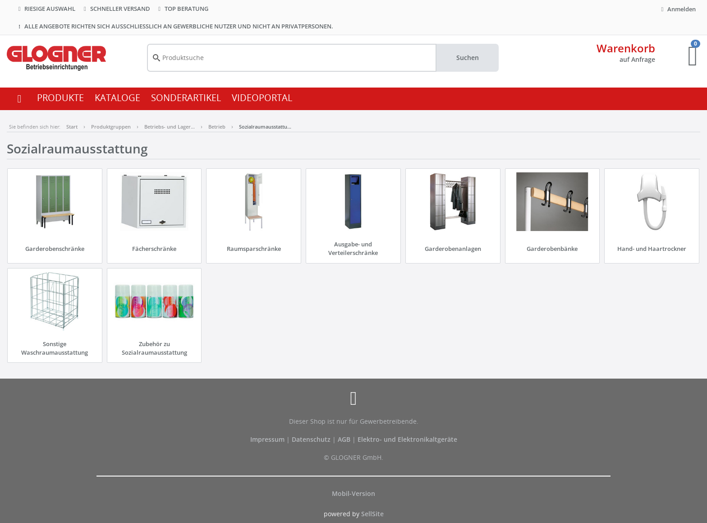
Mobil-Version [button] (353, 493)
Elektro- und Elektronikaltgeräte (407, 439)
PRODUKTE (60, 98)
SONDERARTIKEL (186, 98)
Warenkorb (626, 48)
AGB (345, 439)
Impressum (268, 439)
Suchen (467, 57)
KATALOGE (117, 98)
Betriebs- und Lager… (169, 126)
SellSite (372, 513)
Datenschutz (311, 439)
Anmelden (677, 9)
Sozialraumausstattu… (265, 126)
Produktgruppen (111, 126)
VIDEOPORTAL (262, 98)
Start (72, 126)
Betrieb (216, 126)
